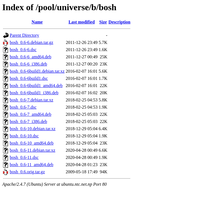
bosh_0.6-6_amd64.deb (30, 56)
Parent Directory (24, 35)
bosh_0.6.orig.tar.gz (27, 171)
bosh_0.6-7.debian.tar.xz (31, 100)
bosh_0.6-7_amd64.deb (30, 114)
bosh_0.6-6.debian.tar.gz (31, 42)
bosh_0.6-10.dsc (24, 135)
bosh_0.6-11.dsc (24, 157)
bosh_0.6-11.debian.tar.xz (32, 150)
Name (37, 22)
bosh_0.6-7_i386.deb (28, 121)
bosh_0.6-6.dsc (23, 49)
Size (103, 22)
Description (119, 22)
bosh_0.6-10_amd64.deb (31, 143)
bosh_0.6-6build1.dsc (29, 78)
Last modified (81, 22)
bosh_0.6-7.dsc (23, 107)
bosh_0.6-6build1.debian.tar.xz (37, 71)
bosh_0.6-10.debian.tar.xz (32, 128)
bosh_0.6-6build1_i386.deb (34, 92)
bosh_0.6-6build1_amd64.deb (36, 85)
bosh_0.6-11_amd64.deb (31, 164)
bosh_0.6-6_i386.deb (28, 64)
